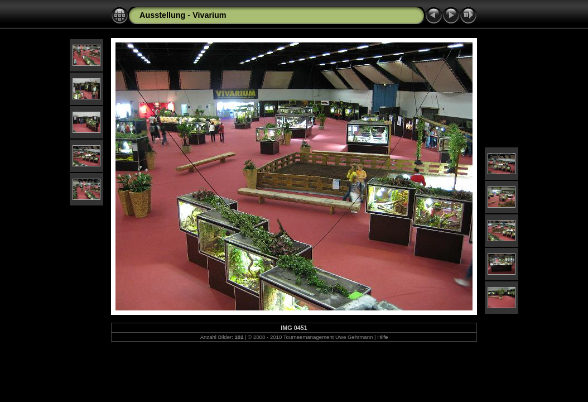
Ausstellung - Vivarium (182, 15)
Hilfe (382, 337)
